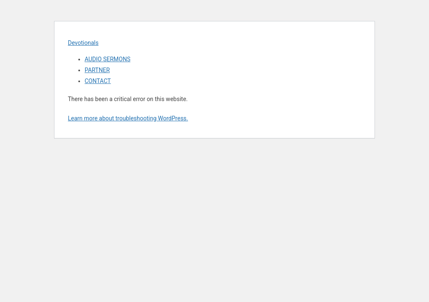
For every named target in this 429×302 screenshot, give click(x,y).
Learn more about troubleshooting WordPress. (128, 118)
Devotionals (83, 42)
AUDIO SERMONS (107, 59)
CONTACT (98, 81)
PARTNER (97, 70)
